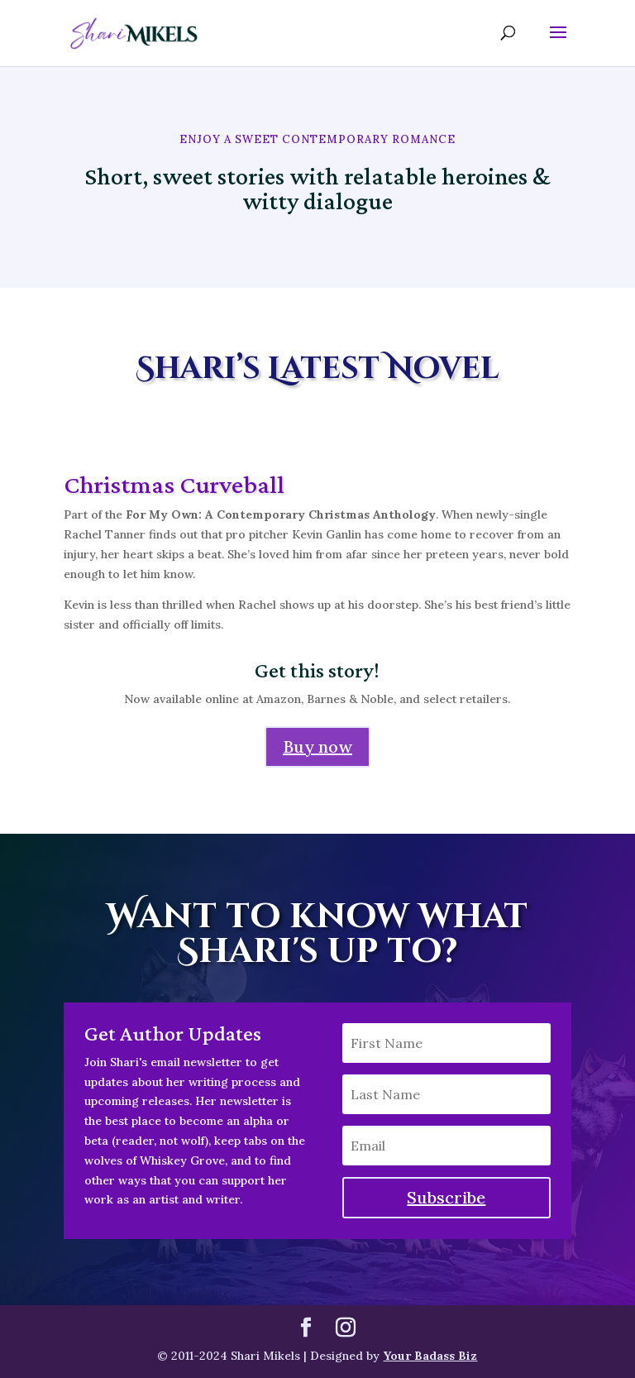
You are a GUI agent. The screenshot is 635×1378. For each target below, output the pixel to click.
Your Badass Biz (430, 1355)
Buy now (317, 746)
